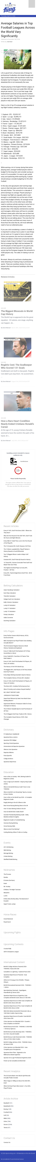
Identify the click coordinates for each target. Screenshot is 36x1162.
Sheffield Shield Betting (10, 859)
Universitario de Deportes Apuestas (14, 746)
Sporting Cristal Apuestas (11, 743)
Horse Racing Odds (9, 826)
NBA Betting (7, 850)
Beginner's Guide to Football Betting (14, 820)
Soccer (6, 1124)
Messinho (6, 892)
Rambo (6, 877)
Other (5, 1121)
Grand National (8, 919)
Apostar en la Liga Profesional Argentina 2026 (17, 1057)
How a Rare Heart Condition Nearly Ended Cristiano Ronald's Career (17, 424)
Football (6, 1112)
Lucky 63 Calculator (9, 605)
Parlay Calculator (9, 614)
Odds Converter (8, 617)
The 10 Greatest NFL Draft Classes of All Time (17, 546)
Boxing (6, 1109)
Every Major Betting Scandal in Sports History (17, 675)
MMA (5, 1118)
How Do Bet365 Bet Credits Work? (14, 811)
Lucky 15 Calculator (9, 611)
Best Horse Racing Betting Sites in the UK (16, 805)
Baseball (6, 1103)
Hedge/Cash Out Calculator (12, 599)
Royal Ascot (7, 922)
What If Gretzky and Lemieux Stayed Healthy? (17, 689)
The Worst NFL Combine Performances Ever (17, 686)
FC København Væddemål (11, 734)
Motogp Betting (8, 853)
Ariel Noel (9, 41)
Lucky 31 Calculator (9, 608)
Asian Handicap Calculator (11, 590)
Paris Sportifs (8, 755)
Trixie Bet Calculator (9, 596)
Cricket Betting (8, 856)
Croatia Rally (7, 948)
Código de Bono (8, 758)
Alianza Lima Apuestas (10, 749)
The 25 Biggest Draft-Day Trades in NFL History (18, 714)
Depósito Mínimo (9, 752)
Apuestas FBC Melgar (10, 740)
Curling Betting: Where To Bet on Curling (15, 832)
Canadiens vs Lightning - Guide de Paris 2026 (17, 971)
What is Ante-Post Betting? (12, 829)
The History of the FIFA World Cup (14, 666)
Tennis (5, 1127)
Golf (5, 1115)
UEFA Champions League (11, 951)
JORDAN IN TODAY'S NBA (11, 695)
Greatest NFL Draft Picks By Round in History (17, 559)
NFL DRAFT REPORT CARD (12, 692)
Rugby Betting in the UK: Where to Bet (15, 802)
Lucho (5, 895)
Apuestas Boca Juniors (10, 737)
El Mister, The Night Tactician (12, 889)
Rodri (5, 883)
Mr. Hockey (7, 886)
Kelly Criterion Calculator (11, 602)
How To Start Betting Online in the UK (15, 808)
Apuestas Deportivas (10, 761)
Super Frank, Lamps (10, 904)
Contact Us (7, 1142)
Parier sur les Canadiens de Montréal (14, 1061)
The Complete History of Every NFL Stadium (17, 678)
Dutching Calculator (9, 620)
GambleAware (24, 461)
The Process (7, 874)
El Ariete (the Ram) (9, 880)
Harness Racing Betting (11, 823)
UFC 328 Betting (8, 847)
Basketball (7, 1106)
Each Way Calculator (10, 593)
